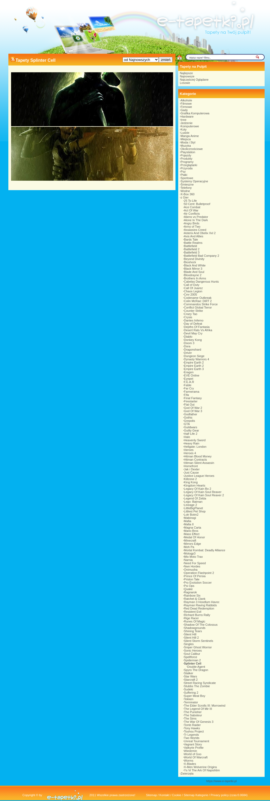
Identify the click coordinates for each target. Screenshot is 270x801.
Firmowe (186, 106)
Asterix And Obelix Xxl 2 (199, 233)
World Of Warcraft (195, 757)
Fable (187, 385)
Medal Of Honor (194, 537)
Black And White (194, 265)
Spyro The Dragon (196, 670)
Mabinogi (190, 517)
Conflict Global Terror (198, 307)
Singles (189, 644)
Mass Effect (191, 534)
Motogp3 (189, 553)
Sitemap (151, 795)
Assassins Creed (195, 229)
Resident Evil (192, 611)
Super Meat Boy (194, 695)
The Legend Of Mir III (198, 708)
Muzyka (186, 145)
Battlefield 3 (191, 252)
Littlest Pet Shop (194, 511)
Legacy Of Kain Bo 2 (197, 488)
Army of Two (192, 226)
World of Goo (192, 754)
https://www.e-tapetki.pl (221, 781)
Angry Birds (191, 223)
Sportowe (187, 178)
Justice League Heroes (199, 475)
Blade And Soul (194, 271)
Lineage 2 (190, 504)
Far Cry (189, 388)
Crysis (188, 317)
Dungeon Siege (194, 356)
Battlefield (190, 246)
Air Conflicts (192, 213)
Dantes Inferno (193, 320)
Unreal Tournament (196, 741)
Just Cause (191, 472)
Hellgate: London (195, 446)
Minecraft (190, 540)
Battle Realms (193, 242)
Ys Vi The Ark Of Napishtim (202, 770)
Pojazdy (186, 155)
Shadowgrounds (194, 627)
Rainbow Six (192, 595)
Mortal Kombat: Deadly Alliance (204, 550)
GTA (187, 424)
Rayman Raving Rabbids (200, 605)
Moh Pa (189, 547)
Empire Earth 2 (194, 362)
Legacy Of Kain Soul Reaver (202, 492)
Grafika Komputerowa (195, 113)
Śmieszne (187, 184)
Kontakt (164, 795)
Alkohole (186, 100)
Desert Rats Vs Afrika (198, 330)
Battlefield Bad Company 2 (201, 255)
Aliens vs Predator (196, 216)
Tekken (188, 699)
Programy (187, 161)
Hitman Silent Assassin (199, 462)
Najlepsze (186, 73)
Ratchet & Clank (194, 598)
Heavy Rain (191, 443)
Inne (183, 119)
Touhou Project (194, 731)
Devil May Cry (193, 333)
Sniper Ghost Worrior (198, 647)
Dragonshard (192, 349)
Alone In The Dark (196, 220)
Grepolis (189, 420)
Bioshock (190, 262)
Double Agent (196, 666)
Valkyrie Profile (194, 747)
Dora (187, 346)
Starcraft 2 (191, 679)
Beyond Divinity (194, 259)
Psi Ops (189, 585)
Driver (188, 352)
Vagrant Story (193, 744)
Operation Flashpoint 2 (199, 572)
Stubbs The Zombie (197, 686)
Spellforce (190, 657)
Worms (188, 760)
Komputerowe (190, 126)
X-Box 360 (187, 194)
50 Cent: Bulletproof (197, 204)
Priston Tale (191, 579)
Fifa (186, 394)
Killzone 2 (190, 479)
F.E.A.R (189, 382)
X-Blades (190, 763)
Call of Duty (191, 284)
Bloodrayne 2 (192, 275)
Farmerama (191, 391)
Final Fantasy (193, 398)
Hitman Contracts (195, 459)
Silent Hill (190, 634)
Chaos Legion (193, 291)
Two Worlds (191, 738)
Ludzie (185, 132)
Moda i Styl (188, 142)
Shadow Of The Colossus (201, 624)
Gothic (188, 417)
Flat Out (189, 404)
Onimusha (190, 569)
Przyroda (187, 168)
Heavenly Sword (194, 440)
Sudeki (188, 689)
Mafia (187, 521)
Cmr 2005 (190, 294)
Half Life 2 (190, 433)
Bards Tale (191, 239)
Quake (188, 589)
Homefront (191, 466)
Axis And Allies (193, 236)
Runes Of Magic (194, 621)
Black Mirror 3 (193, 268)
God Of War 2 (193, 407)
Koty (184, 129)
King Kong (191, 482)
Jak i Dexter (192, 469)
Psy (183, 171)
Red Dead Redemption (199, 608)
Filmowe (186, 103)
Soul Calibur (192, 653)
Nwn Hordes (192, 566)
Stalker (188, 673)
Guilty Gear (191, 430)
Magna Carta (192, 527)
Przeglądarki (189, 165)
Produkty (186, 158)
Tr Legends (191, 734)
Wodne (185, 191)
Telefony (186, 187)
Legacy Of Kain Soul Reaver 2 (204, 495)
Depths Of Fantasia (197, 326)
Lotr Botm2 (191, 514)
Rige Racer (191, 618)
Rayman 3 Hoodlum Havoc (201, 602)
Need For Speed (195, 563)
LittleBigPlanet (193, 508)
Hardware (187, 116)
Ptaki (184, 174)
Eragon (188, 372)
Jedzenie (187, 123)
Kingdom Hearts (194, 485)
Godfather (190, 414)
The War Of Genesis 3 (198, 721)
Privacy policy (220, 795)
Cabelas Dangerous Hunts (201, 281)
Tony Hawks (192, 728)
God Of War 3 (193, 411)
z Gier (184, 197)
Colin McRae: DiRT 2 (198, 301)
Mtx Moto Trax (193, 556)
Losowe (185, 82)
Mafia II (189, 524)
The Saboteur (193, 715)
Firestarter (190, 401)
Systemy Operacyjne (194, 181)
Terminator (191, 702)
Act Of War (191, 210)
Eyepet (188, 378)
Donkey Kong (193, 339)
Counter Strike (193, 310)
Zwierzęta (187, 773)
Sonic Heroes (193, 650)
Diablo (188, 336)
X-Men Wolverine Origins (200, 767)
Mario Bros (191, 530)
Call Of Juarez (193, 288)
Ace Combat (192, 207)
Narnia (188, 560)
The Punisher (192, 712)
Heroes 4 (190, 453)
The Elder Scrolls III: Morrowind (204, 705)
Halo (187, 437)
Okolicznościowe (192, 148)
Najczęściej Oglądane (194, 79)
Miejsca (186, 139)
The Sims (190, 718)
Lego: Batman (193, 501)
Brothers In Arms (195, 278)
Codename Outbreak (197, 297)
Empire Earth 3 (194, 369)
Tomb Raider (192, 725)
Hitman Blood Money (197, 456)
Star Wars (190, 676)
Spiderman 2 (192, 660)
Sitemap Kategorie (196, 795)
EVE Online (191, 375)
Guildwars (190, 427)
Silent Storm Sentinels (198, 640)
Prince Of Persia (194, 576)
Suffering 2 (191, 692)
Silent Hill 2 (191, 637)
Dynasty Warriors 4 (196, 359)
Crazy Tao (190, 314)
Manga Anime (190, 136)
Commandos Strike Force (201, 304)
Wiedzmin (190, 750)
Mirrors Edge (192, 543)
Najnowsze (187, 76)
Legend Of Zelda (195, 498)
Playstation (188, 152)
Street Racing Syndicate (200, 682)
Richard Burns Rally (197, 615)
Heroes (188, 449)
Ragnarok (190, 592)
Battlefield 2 (191, 249)
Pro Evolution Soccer (198, 582)
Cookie (176, 795)
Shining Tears (193, 631)
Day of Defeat (193, 323)
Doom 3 (189, 343)
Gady (184, 110)
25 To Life (190, 200)
